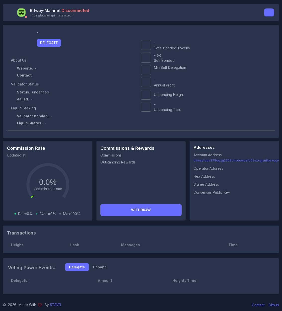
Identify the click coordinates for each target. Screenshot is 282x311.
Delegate (49, 43)
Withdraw (141, 210)
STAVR (55, 305)
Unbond (100, 267)
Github (274, 305)
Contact (258, 305)
